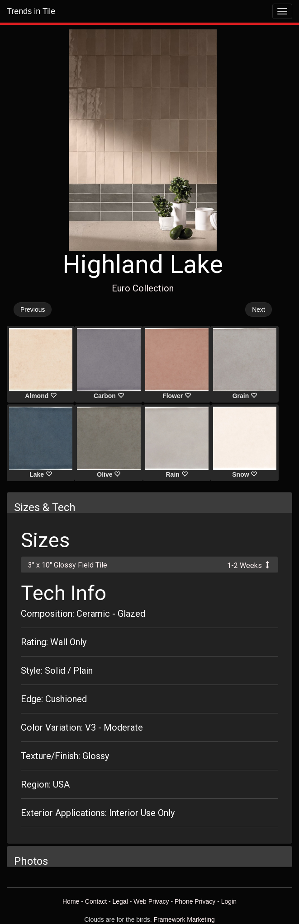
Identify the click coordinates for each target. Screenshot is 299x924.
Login (229, 901)
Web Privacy (151, 901)
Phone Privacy (195, 901)
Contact (96, 901)
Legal (120, 901)
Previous (32, 309)
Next (258, 309)
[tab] (149, 564)
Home (70, 901)
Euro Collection (143, 288)
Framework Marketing (183, 919)
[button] (149, 564)
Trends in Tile (31, 11)
